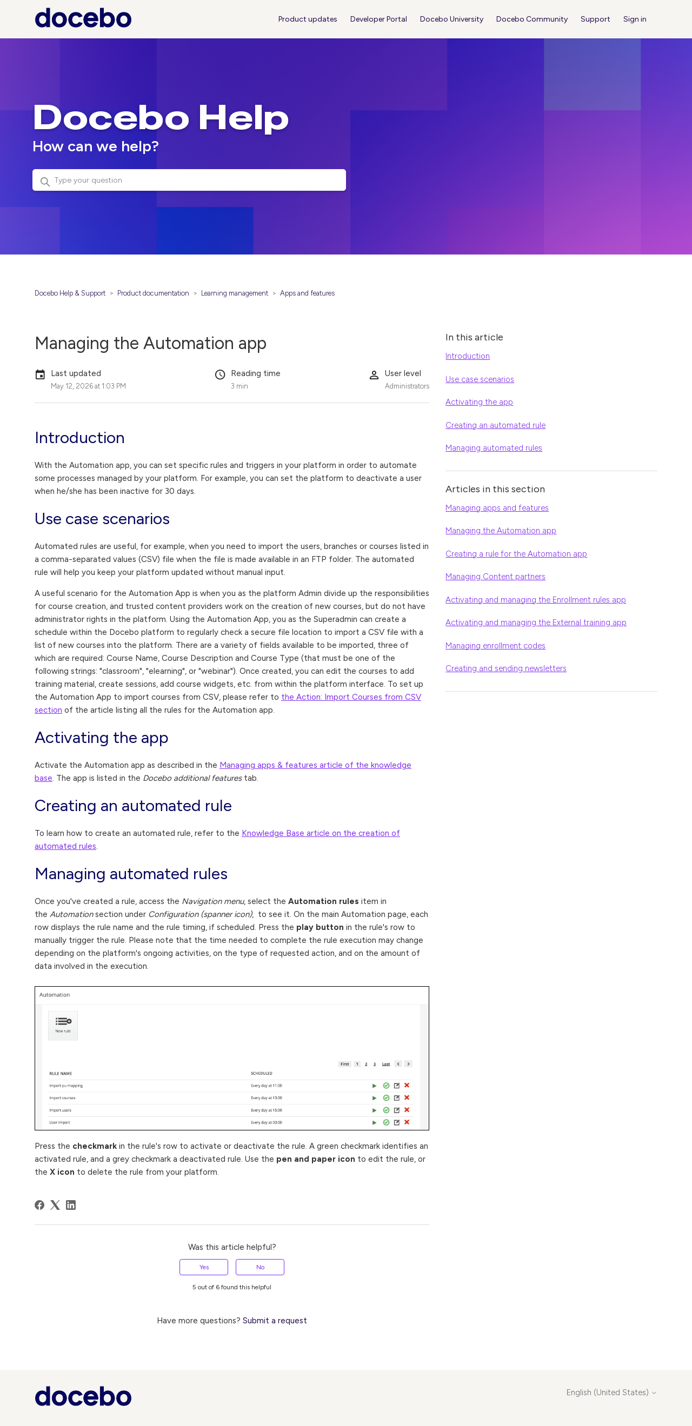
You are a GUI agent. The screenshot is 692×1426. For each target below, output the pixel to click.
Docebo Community (532, 19)
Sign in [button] (635, 19)
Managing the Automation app (500, 530)
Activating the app (479, 402)
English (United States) (612, 1392)
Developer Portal (378, 19)
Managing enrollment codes (495, 646)
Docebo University (451, 19)
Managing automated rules (493, 448)
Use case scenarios (479, 379)
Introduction (467, 356)
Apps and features (307, 293)
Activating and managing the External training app (536, 622)
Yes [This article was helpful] (204, 1267)
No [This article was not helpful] (260, 1267)
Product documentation (153, 293)
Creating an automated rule (495, 425)
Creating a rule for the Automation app (516, 554)
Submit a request (275, 1320)
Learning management (234, 293)
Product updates (307, 19)
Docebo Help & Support (70, 293)
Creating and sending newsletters (506, 668)
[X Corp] (55, 1205)
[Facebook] (39, 1205)
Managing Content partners (495, 576)
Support (595, 19)
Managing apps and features (497, 508)
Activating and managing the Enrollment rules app (535, 600)
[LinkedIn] (71, 1205)
